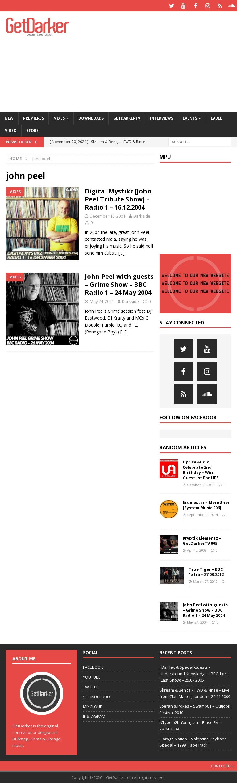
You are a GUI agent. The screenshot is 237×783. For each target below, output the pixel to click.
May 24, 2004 (102, 300)
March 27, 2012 (205, 580)
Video (11, 130)
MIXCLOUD (93, 706)
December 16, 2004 (107, 215)
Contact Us (221, 765)
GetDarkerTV (126, 117)
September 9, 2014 (202, 514)
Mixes (59, 117)
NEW (9, 117)
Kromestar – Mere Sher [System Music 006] (206, 504)
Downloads (91, 117)
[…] (121, 252)
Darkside (141, 215)
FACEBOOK (93, 666)
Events (190, 117)
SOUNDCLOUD (96, 696)
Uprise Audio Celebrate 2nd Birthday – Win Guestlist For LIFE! (201, 469)
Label (216, 117)
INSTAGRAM (94, 715)
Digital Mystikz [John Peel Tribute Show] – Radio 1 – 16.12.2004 (118, 198)
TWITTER (91, 686)
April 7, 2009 (197, 549)
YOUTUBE (92, 676)
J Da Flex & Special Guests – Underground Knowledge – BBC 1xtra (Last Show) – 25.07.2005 (194, 673)
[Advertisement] (162, 60)
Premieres (33, 117)
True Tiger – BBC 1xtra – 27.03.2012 (206, 571)
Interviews (161, 117)
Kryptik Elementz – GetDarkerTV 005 (202, 540)
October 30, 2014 (201, 484)
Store (32, 130)
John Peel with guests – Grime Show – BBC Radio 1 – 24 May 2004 (119, 284)
